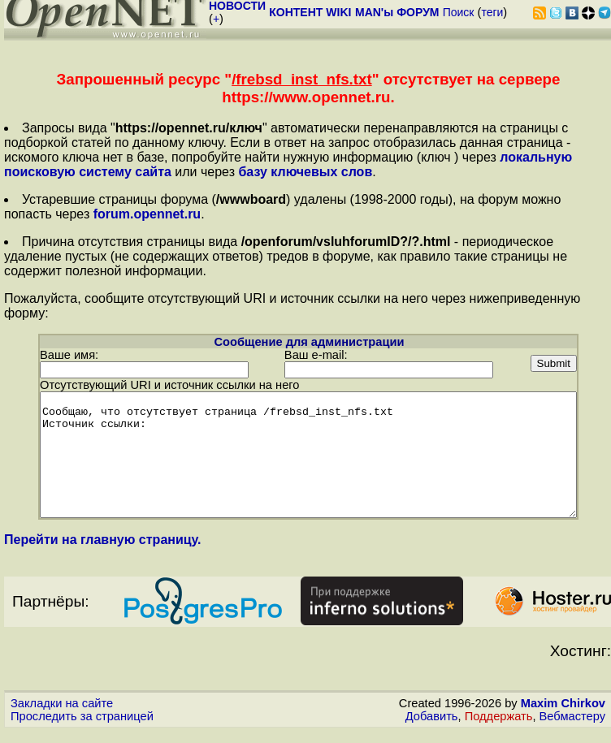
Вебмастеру (572, 727)
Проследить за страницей (82, 727)
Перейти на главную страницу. (103, 551)
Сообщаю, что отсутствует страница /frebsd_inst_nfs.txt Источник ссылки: (308, 453)
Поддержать (499, 727)
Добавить (431, 727)
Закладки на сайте (62, 714)
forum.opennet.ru (147, 214)
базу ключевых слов (305, 172)
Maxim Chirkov (563, 714)
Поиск (458, 12)
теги (492, 12)
